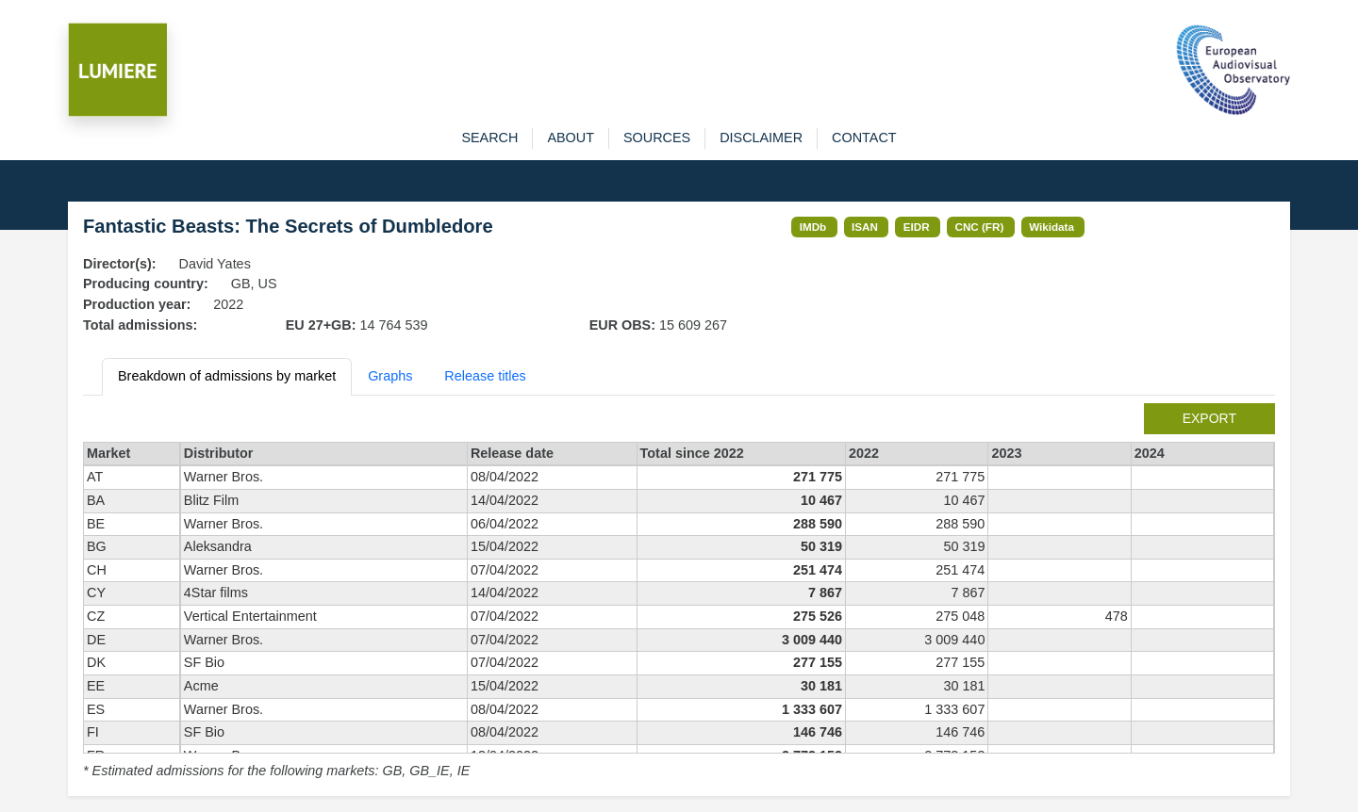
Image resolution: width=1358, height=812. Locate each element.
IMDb (813, 226)
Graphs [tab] (390, 375)
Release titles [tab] (484, 375)
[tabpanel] (679, 592)
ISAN (865, 226)
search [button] (489, 137)
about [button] (570, 137)
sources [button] (656, 137)
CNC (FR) (979, 226)
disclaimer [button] (761, 137)
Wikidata (1051, 226)
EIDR (916, 226)
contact (864, 137)
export (1209, 418)
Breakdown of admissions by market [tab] (227, 375)
